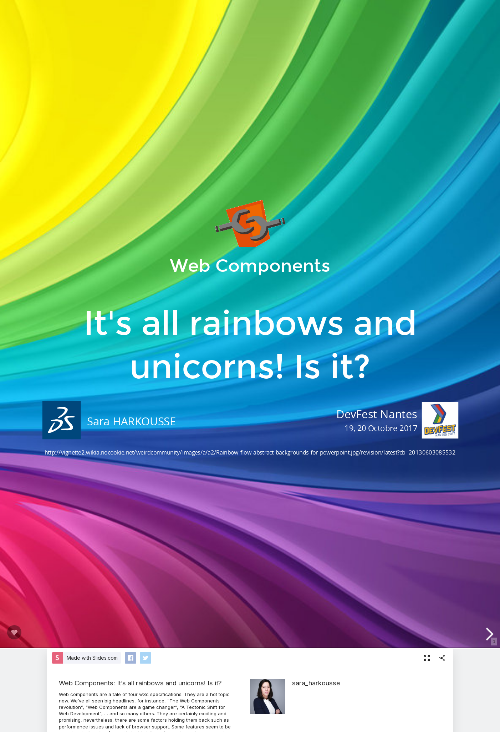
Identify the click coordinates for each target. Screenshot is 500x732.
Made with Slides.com (92, 658)
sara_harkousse (316, 683)
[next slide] (488, 634)
